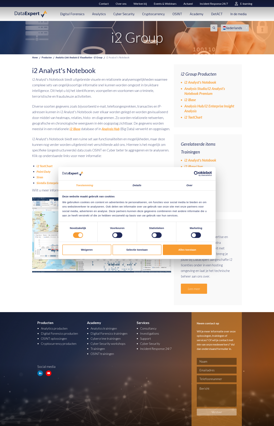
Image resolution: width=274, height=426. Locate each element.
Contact (104, 3)
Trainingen (98, 348)
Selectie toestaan (137, 249)
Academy (196, 14)
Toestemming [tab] (84, 185)
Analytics (99, 14)
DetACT (217, 14)
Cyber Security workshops (109, 343)
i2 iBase (190, 100)
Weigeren (87, 249)
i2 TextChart (45, 166)
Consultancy (149, 328)
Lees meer (194, 289)
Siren (40, 177)
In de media (238, 14)
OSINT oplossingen (54, 338)
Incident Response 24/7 (214, 3)
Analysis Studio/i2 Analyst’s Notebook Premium (204, 91)
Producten (47, 57)
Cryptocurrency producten (60, 343)
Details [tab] (137, 185)
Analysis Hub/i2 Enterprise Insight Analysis (209, 108)
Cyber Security (124, 14)
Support (146, 338)
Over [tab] (189, 185)
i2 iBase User (193, 166)
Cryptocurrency (153, 14)
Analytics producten (55, 328)
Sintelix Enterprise (49, 183)
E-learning (243, 3)
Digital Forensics (72, 14)
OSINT (177, 14)
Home (35, 57)
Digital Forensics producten (61, 333)
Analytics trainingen (105, 328)
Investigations (150, 333)
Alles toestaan (187, 249)
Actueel (188, 3)
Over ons (121, 3)
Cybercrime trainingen (106, 338)
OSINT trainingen (103, 353)
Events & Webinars (165, 3)
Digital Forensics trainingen (110, 333)
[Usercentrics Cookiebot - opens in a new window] (196, 173)
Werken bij (140, 3)
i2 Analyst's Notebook (200, 82)
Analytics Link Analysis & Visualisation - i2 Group (82, 57)
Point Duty (44, 171)
